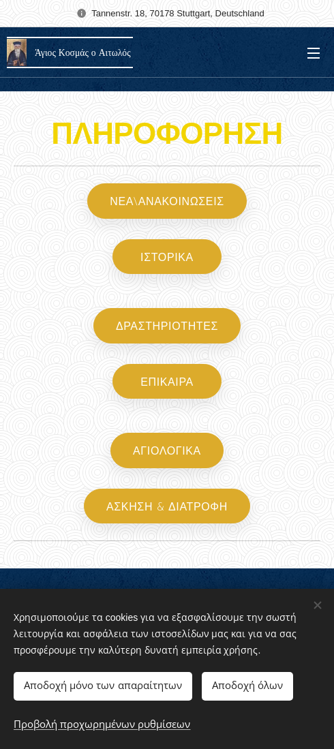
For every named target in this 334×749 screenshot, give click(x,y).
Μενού (313, 53)
